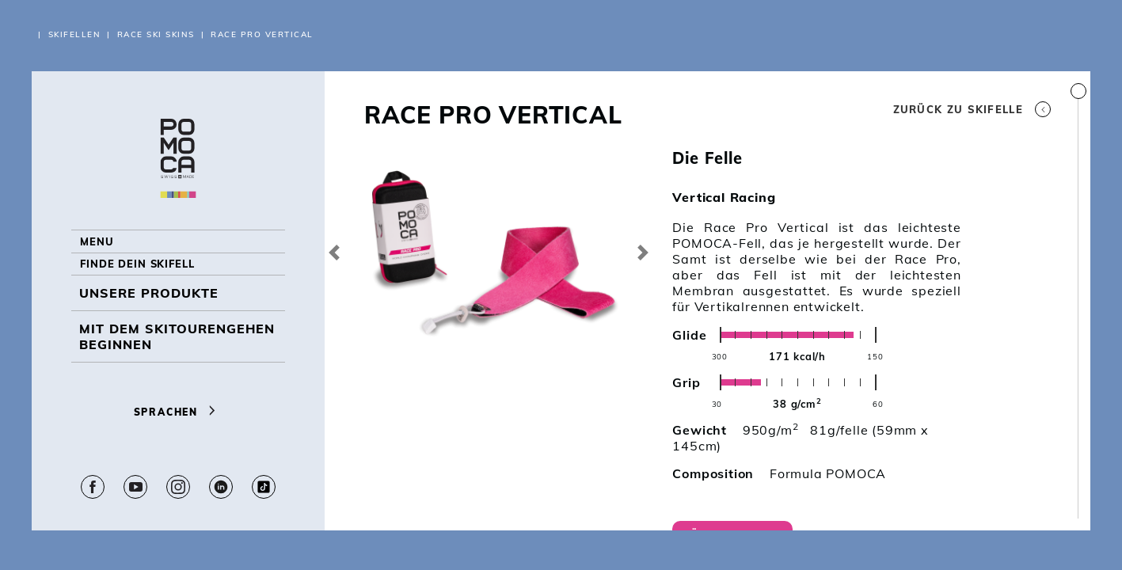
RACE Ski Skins (156, 34)
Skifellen (74, 34)
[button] (334, 252)
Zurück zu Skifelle (972, 109)
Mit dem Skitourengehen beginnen (177, 362)
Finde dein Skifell (150, 283)
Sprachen (178, 422)
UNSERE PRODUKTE (149, 319)
